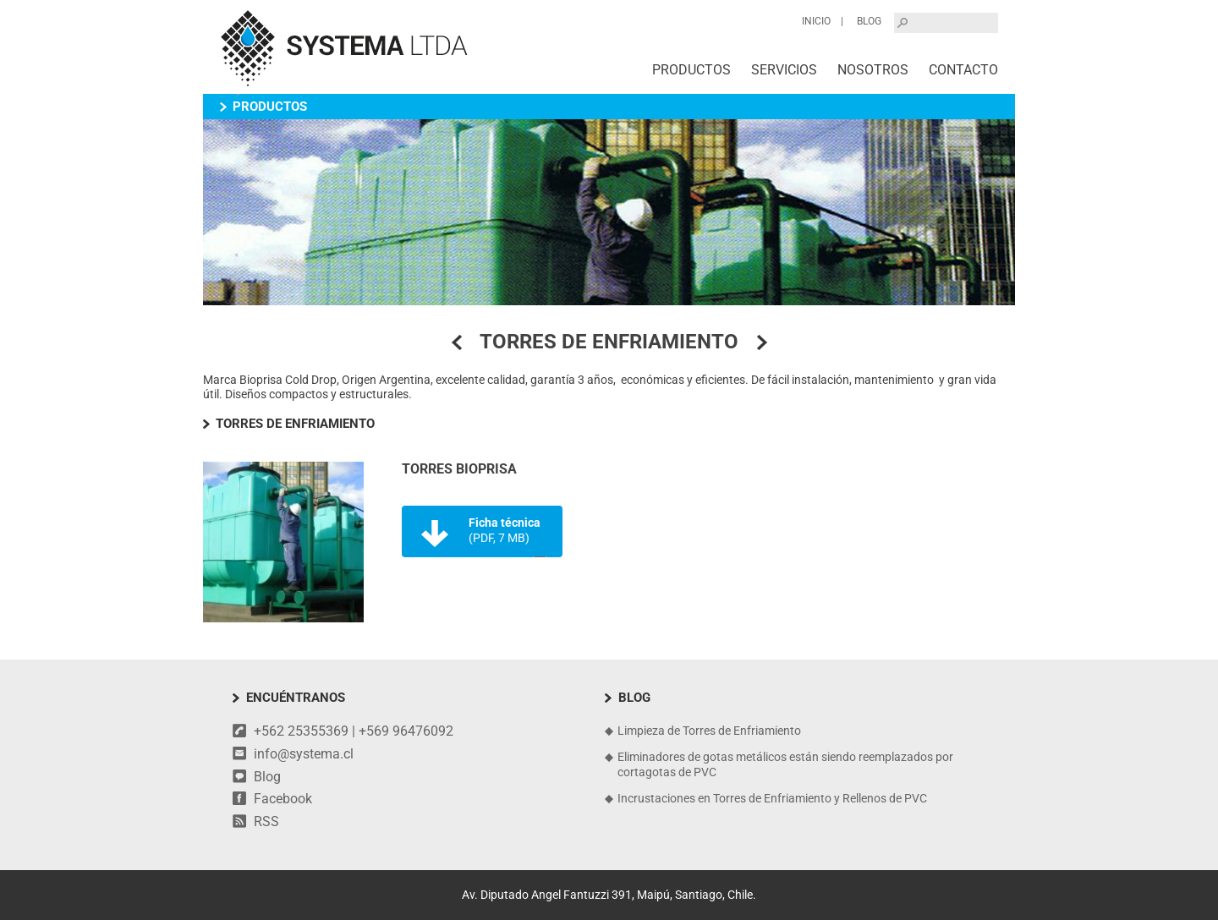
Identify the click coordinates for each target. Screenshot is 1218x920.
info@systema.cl (304, 754)
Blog (869, 21)
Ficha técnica (504, 530)
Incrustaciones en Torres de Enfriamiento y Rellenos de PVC (772, 798)
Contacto (963, 70)
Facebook (283, 799)
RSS (266, 821)
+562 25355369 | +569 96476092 (353, 731)
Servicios (784, 70)
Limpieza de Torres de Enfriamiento (709, 730)
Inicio (816, 21)
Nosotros (872, 70)
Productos (691, 70)
